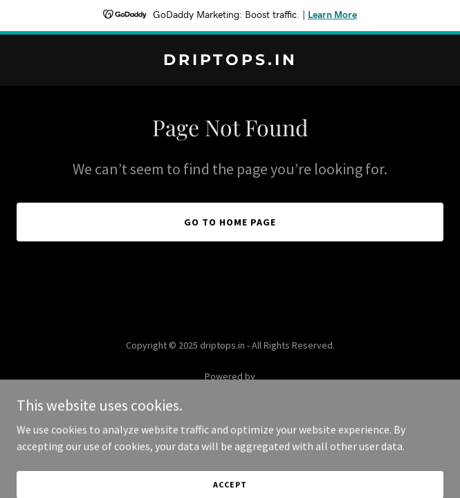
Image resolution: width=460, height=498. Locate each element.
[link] (230, 61)
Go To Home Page (230, 222)
